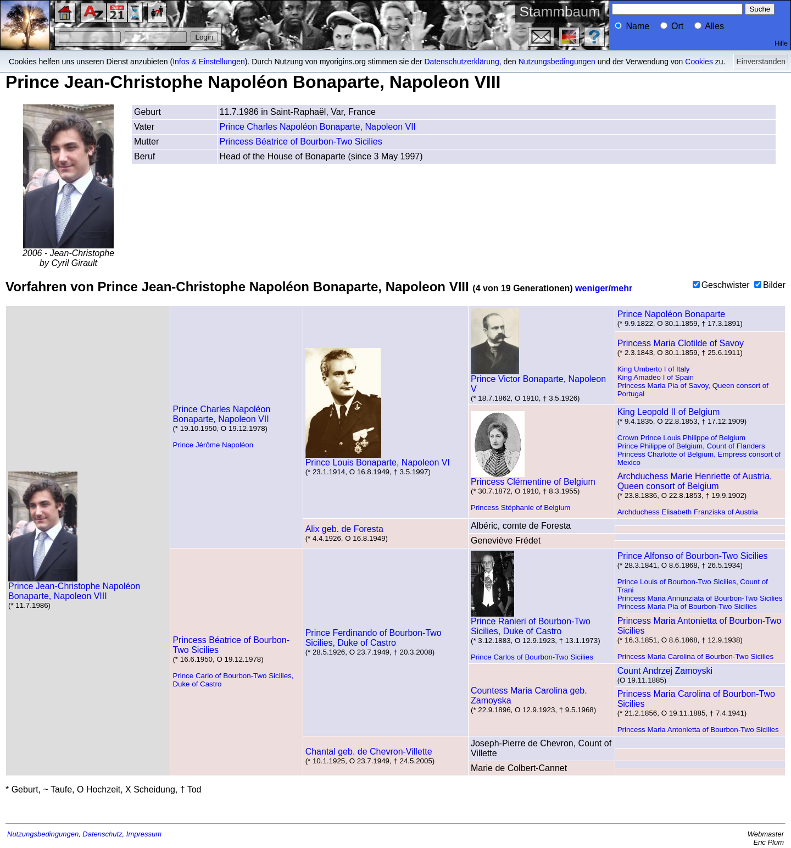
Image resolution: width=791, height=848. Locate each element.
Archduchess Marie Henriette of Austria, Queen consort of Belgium (694, 481)
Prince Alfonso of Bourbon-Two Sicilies (692, 556)
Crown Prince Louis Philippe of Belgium (681, 438)
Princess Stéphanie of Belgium (521, 507)
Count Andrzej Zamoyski (664, 670)
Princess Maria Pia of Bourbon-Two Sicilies (687, 606)
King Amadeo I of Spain (655, 377)
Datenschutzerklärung (462, 61)
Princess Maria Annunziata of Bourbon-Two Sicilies (700, 598)
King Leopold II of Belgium (668, 412)
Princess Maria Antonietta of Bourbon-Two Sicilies (698, 729)
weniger (591, 288)
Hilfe (781, 43)
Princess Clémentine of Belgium (533, 477)
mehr (621, 288)
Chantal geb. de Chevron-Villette (368, 751)
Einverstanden (761, 61)
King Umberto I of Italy (653, 369)
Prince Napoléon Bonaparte (671, 314)
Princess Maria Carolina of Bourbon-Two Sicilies (695, 656)
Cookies (699, 61)
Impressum (143, 834)
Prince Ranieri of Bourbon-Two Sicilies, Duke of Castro (531, 622)
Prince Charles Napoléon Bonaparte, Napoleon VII (318, 126)
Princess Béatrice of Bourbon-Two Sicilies (301, 141)
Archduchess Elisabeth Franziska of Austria (687, 512)
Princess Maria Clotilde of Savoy (680, 343)
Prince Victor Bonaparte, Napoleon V (538, 380)
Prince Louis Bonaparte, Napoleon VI (377, 458)
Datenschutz (102, 834)
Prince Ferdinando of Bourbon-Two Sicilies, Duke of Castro (373, 637)
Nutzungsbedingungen (557, 61)
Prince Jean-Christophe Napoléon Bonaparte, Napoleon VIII (74, 587)
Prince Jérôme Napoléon (212, 445)
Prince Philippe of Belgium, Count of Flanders (691, 446)
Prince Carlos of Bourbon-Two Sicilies (532, 657)
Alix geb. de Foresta (344, 529)
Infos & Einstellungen (208, 61)
